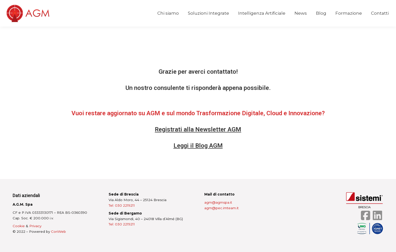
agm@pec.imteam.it (221, 208)
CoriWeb (58, 231)
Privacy (35, 226)
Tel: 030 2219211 (122, 205)
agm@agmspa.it (218, 202)
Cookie (19, 226)
